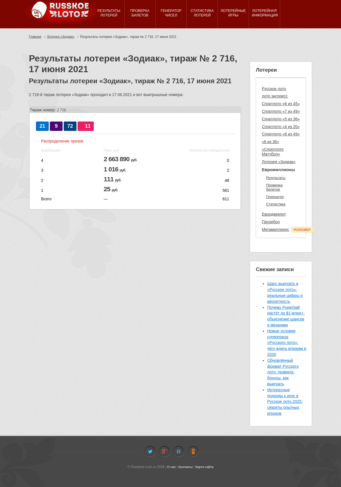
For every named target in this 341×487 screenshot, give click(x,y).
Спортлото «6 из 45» (281, 103)
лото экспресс (274, 96)
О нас (170, 467)
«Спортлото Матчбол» (273, 151)
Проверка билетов (274, 187)
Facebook (164, 451)
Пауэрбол (271, 222)
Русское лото (274, 88)
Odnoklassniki (193, 451)
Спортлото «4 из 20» (281, 126)
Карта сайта (204, 467)
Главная (35, 37)
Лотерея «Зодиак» (62, 37)
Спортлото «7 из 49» (281, 111)
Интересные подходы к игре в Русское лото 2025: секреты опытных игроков (284, 402)
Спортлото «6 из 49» (281, 134)
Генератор (275, 197)
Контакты (185, 467)
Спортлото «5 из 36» (281, 119)
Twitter (150, 451)
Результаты (275, 178)
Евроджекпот (274, 214)
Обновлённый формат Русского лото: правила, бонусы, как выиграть (283, 372)
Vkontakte (178, 451)
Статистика (275, 204)
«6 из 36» (270, 141)
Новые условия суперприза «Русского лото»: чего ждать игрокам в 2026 (286, 343)
